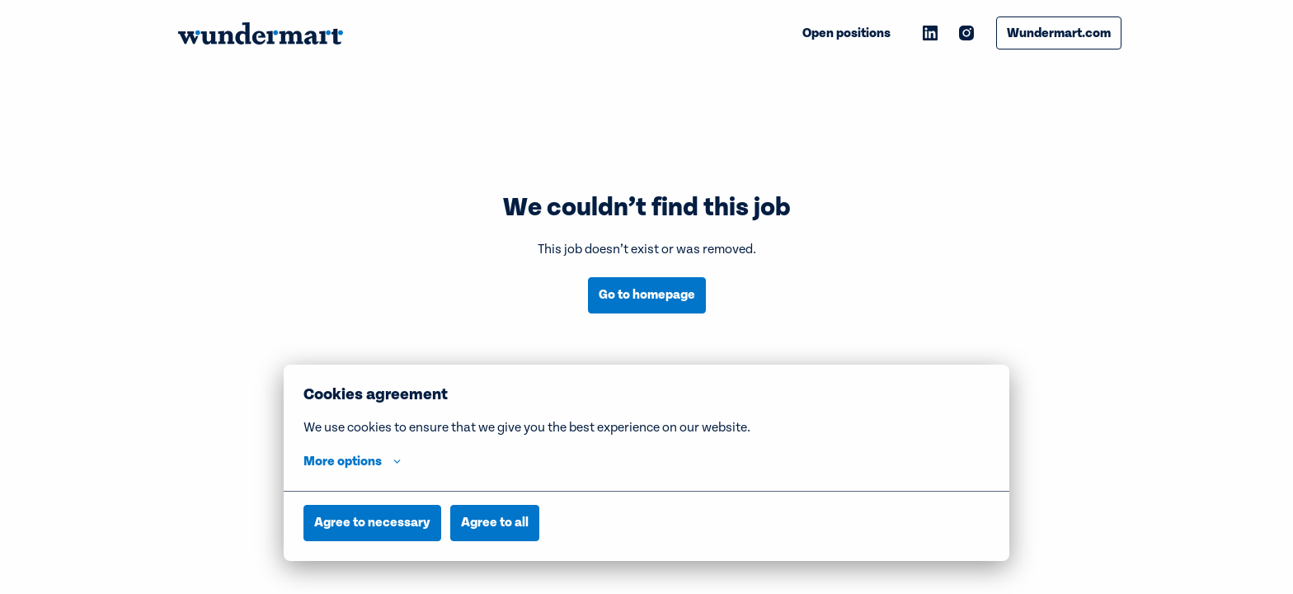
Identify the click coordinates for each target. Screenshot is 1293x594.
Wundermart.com (1059, 33)
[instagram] (966, 33)
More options (352, 461)
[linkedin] (930, 33)
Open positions (846, 33)
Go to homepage (647, 294)
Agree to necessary (372, 522)
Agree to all (495, 522)
